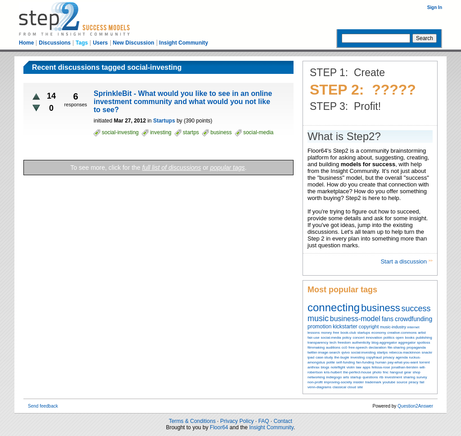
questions (370, 377)
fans (387, 318)
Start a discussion (404, 261)
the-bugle (341, 357)
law (359, 367)
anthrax (313, 367)
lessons (313, 333)
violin (351, 367)
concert (358, 338)
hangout (396, 372)
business (380, 307)
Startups (164, 121)
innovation (374, 338)
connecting (333, 307)
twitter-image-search (323, 352)
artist (421, 333)
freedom (344, 343)
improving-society (338, 382)
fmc (386, 372)
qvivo (345, 352)
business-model (355, 318)
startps (382, 352)
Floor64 (219, 427)
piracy (413, 382)
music (318, 318)
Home (26, 43)
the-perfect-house (357, 372)
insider (358, 382)
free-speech (357, 347)
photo (376, 372)
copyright (369, 326)
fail (422, 382)
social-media (331, 338)
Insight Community (183, 43)
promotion (319, 326)
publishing (424, 338)
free (336, 333)
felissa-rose (381, 367)
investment (393, 377)
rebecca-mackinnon (404, 352)
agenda (402, 357)
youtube (389, 382)
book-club (348, 333)
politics (389, 338)
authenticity (361, 343)
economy (378, 333)
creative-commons (401, 333)
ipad (310, 357)
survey (421, 377)
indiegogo (334, 377)
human (380, 362)
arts (346, 377)
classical (339, 387)
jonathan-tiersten (404, 367)
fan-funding (365, 362)
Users (100, 43)
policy (346, 338)
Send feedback (43, 406)
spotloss (423, 343)
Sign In (434, 7)
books (409, 338)
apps (366, 367)
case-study (324, 357)
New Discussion (133, 43)
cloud (352, 387)
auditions (333, 347)
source (402, 382)
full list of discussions (171, 167)
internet (413, 327)
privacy (388, 357)
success (416, 308)
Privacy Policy (237, 421)
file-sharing (396, 347)
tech (333, 343)
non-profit (315, 382)
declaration (377, 347)
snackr (427, 352)
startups (363, 333)
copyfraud (374, 357)
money (326, 333)
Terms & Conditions (192, 421)
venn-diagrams (319, 387)
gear (407, 372)
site (360, 387)
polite (330, 362)
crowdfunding (413, 318)
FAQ (263, 421)
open (400, 338)
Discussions (55, 43)
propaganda (416, 347)
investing (358, 357)
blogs (325, 367)
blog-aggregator (384, 343)
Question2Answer (415, 406)
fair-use (313, 338)
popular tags (227, 167)
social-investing (363, 352)
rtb (381, 377)
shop (416, 372)
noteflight (337, 367)
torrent (424, 362)
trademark (373, 382)
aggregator (407, 343)
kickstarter (345, 326)
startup (355, 377)
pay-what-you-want (403, 362)
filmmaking (316, 347)
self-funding (345, 362)
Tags (82, 43)
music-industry (393, 327)
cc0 (344, 347)
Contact (283, 421)
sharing (409, 377)
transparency (317, 343)
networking (316, 377)
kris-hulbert (333, 372)
